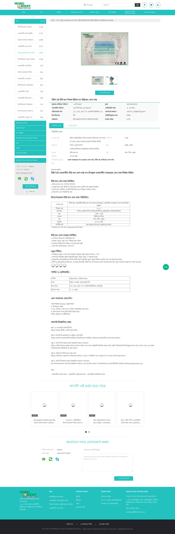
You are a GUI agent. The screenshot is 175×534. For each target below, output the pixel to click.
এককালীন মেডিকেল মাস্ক (76, 374)
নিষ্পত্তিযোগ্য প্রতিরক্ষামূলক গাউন (30, 85)
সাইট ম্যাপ (69, 524)
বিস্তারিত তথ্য (56, 126)
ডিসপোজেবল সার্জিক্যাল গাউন (30, 72)
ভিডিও (59, 12)
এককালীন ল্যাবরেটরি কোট (30, 33)
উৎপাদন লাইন (106, 496)
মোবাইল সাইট (104, 524)
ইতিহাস (78, 500)
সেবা (77, 504)
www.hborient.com (135, 363)
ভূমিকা (78, 496)
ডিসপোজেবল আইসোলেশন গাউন (30, 40)
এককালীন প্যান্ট (30, 91)
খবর (17, 143)
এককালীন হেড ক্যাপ (30, 46)
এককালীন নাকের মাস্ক (59, 374)
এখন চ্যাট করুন (149, 12)
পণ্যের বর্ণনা (72, 126)
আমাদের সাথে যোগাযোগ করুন (129, 12)
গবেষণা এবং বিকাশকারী (109, 504)
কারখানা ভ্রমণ (94, 12)
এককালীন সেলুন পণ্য (30, 117)
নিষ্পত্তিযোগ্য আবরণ (30, 27)
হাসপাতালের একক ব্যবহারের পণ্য (30, 111)
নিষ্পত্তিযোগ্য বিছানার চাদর (30, 104)
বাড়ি (23, 12)
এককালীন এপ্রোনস (30, 78)
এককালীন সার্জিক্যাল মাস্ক (96, 374)
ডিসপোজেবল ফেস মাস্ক (30, 53)
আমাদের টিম (80, 507)
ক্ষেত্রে (18, 148)
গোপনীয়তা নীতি (86, 524)
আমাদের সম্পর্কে (76, 12)
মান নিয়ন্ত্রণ (112, 12)
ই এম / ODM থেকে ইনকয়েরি (111, 500)
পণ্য (41, 12)
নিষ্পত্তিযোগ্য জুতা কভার (30, 59)
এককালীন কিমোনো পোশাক (30, 98)
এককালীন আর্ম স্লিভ (30, 66)
